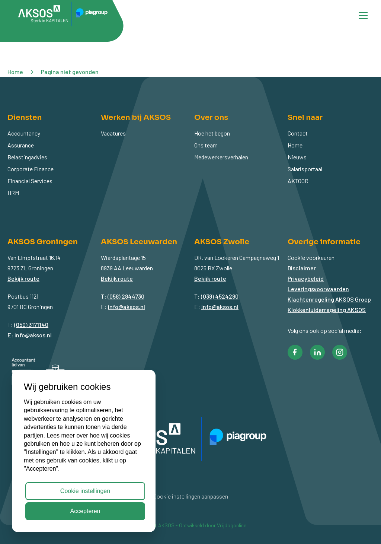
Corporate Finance (30, 168)
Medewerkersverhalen (221, 156)
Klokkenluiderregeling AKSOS (327, 309)
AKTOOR (298, 180)
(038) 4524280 (219, 296)
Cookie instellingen (85, 491)
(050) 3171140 (31, 324)
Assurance (20, 145)
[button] (295, 352)
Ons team (206, 145)
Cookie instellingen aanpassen (190, 496)
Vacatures (113, 133)
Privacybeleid (306, 278)
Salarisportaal (305, 168)
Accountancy (23, 133)
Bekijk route (23, 278)
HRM (13, 192)
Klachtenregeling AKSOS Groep (329, 299)
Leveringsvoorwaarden (318, 288)
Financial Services (29, 180)
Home (295, 145)
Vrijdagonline (231, 525)
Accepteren (85, 511)
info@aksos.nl (33, 334)
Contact (298, 133)
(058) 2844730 (126, 296)
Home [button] (15, 71)
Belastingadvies (27, 156)
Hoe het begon (212, 133)
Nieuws (297, 156)
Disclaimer (302, 267)
